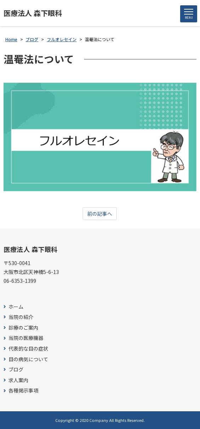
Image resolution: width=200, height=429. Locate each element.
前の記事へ (99, 213)
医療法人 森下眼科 (33, 13)
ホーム (16, 306)
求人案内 (18, 380)
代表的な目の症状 (28, 348)
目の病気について (28, 359)
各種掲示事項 (23, 390)
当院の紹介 (21, 317)
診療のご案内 (23, 327)
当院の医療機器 (26, 338)
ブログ (16, 369)
